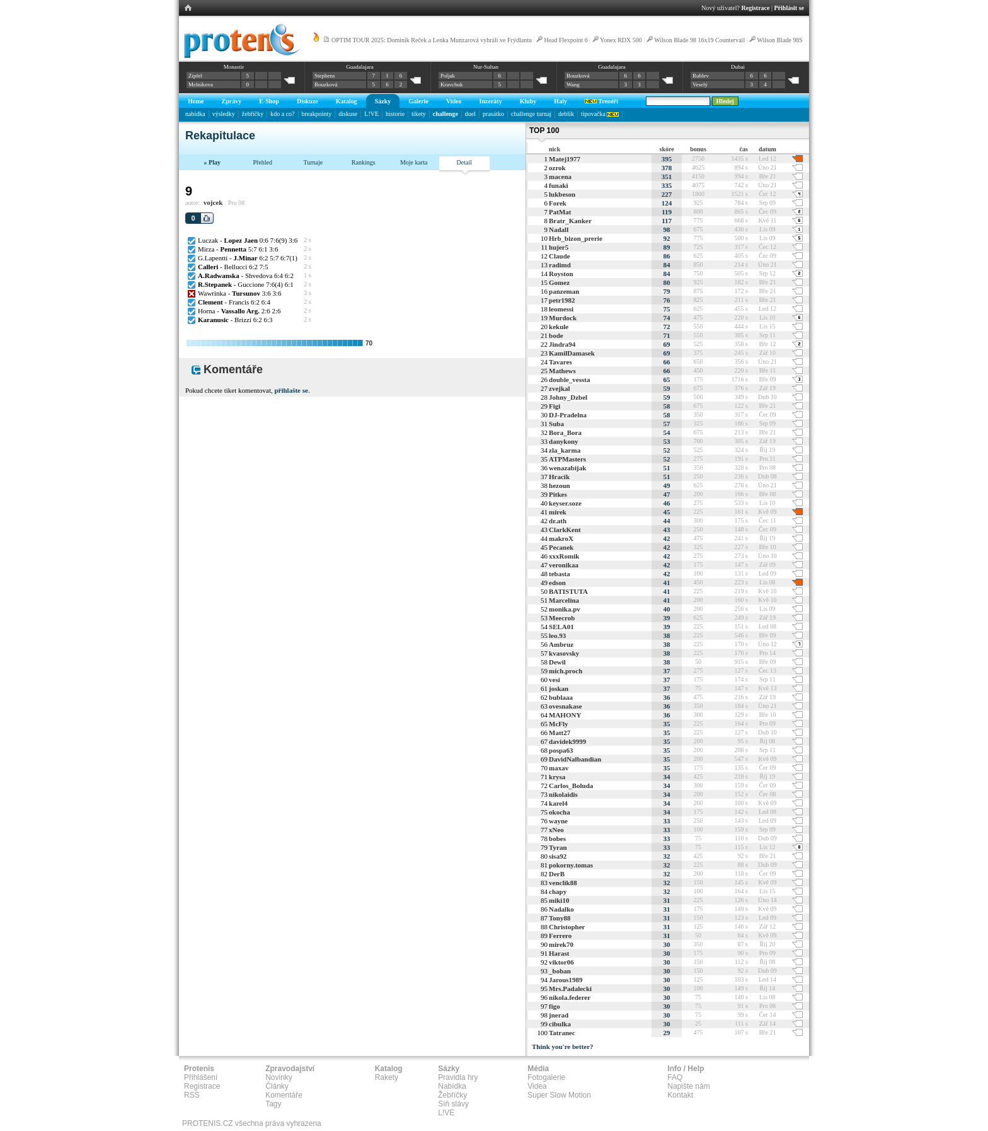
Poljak (447, 75)
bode (556, 335)
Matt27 (559, 732)
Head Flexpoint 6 (565, 40)
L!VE (371, 113)
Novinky (278, 1077)
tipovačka (600, 113)
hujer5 (558, 247)
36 (666, 697)
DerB (557, 874)
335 (667, 185)
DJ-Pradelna (568, 415)
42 (666, 538)
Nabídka (452, 1086)
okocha (559, 812)
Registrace (756, 7)
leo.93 (557, 635)
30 (666, 944)
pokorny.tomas (571, 865)
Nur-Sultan (485, 67)
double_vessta (569, 379)
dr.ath (557, 521)
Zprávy (232, 101)
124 (667, 203)
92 (666, 238)
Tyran (558, 847)
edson (557, 582)
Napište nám (688, 1086)
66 (666, 362)
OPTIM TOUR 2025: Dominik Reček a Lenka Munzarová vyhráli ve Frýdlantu (431, 40)
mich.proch (565, 671)
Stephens (324, 75)
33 (666, 821)
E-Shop (269, 101)
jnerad (558, 1015)
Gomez (559, 282)
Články (277, 1086)
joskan (558, 688)
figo (554, 1006)
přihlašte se (290, 390)
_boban (560, 971)
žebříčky (252, 113)
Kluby (528, 101)
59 (666, 388)
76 (666, 300)
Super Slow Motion (559, 1095)
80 (666, 282)
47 (666, 494)
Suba (556, 423)
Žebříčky (452, 1095)
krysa (557, 776)
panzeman (564, 291)
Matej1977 (564, 159)
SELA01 (561, 626)
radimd (560, 265)
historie (395, 113)
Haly (560, 101)
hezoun (559, 485)
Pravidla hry (458, 1077)
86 (666, 256)
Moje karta (414, 162)
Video (454, 101)
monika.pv (564, 609)
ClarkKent (565, 529)
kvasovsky (564, 653)
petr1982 (562, 300)
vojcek (213, 202)
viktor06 (561, 962)
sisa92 (557, 856)
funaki (558, 185)
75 (666, 309)
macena (560, 176)
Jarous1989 (566, 979)
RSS (192, 1095)
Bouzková (326, 84)
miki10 (559, 900)
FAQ (674, 1077)
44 (666, 521)
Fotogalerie (546, 1077)
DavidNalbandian (575, 759)
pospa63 (561, 750)
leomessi (561, 309)
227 (667, 194)
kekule (558, 326)
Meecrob (562, 618)
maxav (558, 768)
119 (667, 212)
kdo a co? (282, 113)
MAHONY (565, 715)
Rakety (386, 1077)
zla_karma (564, 450)
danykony (563, 441)
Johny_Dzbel (568, 397)
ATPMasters (567, 459)
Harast (559, 953)
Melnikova (200, 84)
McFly (558, 724)
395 (667, 159)
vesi (554, 679)
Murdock (563, 318)
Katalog (346, 101)
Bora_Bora (565, 432)
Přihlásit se (789, 7)
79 (666, 291)
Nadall (558, 229)
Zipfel (195, 75)
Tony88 (559, 918)
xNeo (556, 829)
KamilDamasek (572, 353)
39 (666, 618)
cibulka (560, 1024)
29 (666, 1032)
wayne (558, 821)
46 (666, 503)
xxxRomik (564, 556)
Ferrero (560, 935)
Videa (536, 1086)
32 (666, 856)
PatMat (560, 212)
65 (666, 379)
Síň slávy (453, 1103)
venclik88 (563, 882)
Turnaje (313, 162)
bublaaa (561, 697)
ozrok (557, 167)
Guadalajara (359, 67)
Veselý (700, 84)
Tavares (560, 362)
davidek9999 (567, 741)
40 (666, 609)
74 (666, 318)
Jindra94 (562, 344)
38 (666, 635)
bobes (557, 838)
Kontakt (680, 1095)
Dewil (557, 662)
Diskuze (307, 101)
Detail (464, 162)
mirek (557, 512)
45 (666, 512)
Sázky (383, 101)
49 (666, 485)
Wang (573, 84)
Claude (559, 256)
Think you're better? (563, 1046)
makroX (561, 538)
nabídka (195, 113)
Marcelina (564, 600)
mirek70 (561, 944)
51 (666, 468)
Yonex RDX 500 (621, 40)
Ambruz (561, 644)
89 (666, 247)
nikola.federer (569, 997)
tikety (418, 113)
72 (666, 326)
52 (666, 450)
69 (666, 344)
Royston (561, 273)
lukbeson (562, 194)
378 (667, 167)
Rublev (700, 75)
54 (666, 432)
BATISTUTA (568, 591)
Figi (554, 406)
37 (666, 671)
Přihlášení (200, 1077)
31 (666, 900)
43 (666, 529)
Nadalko (561, 909)
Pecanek (561, 547)
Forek (557, 203)
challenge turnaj (531, 113)
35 (666, 724)
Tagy (273, 1103)
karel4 (558, 803)
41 (666, 582)
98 (666, 229)
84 (666, 265)
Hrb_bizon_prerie (575, 238)
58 (666, 406)
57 (666, 423)
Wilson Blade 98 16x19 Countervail (699, 40)
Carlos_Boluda (571, 785)
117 (667, 220)
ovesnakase (565, 706)
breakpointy (317, 113)
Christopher (567, 927)
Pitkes (558, 494)
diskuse (347, 113)
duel (470, 113)
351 (667, 176)
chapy (557, 891)
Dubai (738, 67)
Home (196, 101)
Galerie (418, 101)
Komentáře (283, 1095)
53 (666, 441)
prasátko (493, 113)
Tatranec (562, 1032)
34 (666, 776)
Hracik (559, 476)
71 (666, 335)
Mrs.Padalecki (570, 988)
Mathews (562, 370)
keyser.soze (565, 503)
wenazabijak (567, 468)
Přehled (262, 162)
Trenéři (601, 101)
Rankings (364, 162)
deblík (566, 113)
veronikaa (563, 565)
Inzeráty (491, 101)
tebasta (559, 573)
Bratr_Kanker (570, 220)
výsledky (223, 113)
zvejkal (559, 388)
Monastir (234, 67)
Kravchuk (451, 84)
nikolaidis (563, 794)
